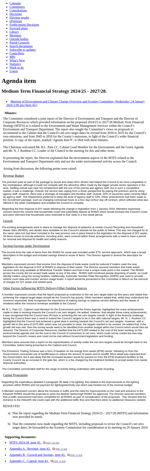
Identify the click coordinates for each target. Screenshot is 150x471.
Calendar (15, 3)
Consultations (18, 10)
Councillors (16, 53)
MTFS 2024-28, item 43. (34, 442)
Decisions (15, 14)
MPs (12, 57)
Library (14, 32)
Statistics (15, 64)
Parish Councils (19, 42)
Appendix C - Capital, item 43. (37, 461)
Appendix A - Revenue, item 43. (38, 448)
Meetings (15, 35)
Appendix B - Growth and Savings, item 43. (45, 455)
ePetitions (15, 21)
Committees (17, 7)
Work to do (16, 67)
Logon (13, 71)
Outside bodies (18, 39)
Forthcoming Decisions (24, 24)
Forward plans (18, 28)
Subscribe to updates (22, 49)
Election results (19, 17)
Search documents (21, 46)
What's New (17, 60)
